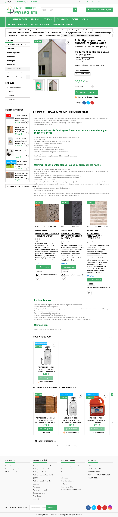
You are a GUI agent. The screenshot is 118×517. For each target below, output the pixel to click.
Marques (9, 83)
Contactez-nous (39, 493)
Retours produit (66, 469)
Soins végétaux (20, 19)
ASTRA (11, 95)
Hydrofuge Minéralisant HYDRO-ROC (94, 236)
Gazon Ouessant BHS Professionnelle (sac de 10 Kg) (22, 162)
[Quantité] (87, 86)
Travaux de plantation (16, 44)
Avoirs (63, 475)
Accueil (9, 40)
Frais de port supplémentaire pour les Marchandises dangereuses (22, 150)
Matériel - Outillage (40, 24)
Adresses (64, 478)
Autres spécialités (80, 19)
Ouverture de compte (63, 24)
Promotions (9, 466)
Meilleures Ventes (14, 110)
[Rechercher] (59, 10)
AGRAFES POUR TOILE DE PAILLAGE (22, 116)
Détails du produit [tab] (57, 112)
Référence (79, 47)
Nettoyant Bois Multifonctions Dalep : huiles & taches (45, 423)
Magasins (36, 499)
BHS (10, 104)
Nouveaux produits (12, 469)
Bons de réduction (67, 481)
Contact (93, 460)
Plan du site (37, 496)
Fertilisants (62, 19)
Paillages (48, 19)
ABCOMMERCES (15, 87)
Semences (35, 19)
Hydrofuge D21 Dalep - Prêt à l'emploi (22, 173)
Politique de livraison (41, 472)
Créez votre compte (104, 2)
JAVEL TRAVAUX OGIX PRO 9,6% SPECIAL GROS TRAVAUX (22, 139)
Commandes (66, 472)
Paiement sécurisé (40, 490)
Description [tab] (39, 112)
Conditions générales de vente (44, 466)
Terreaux (11, 48)
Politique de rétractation (42, 469)
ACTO (11, 91)
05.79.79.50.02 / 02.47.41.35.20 (26, 2)
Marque (99, 47)
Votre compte (68, 460)
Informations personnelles (70, 466)
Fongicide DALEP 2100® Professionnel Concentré (22, 127)
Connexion (90, 2)
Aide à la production (17, 24)
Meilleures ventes (12, 472)
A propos (36, 487)
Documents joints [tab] (78, 112)
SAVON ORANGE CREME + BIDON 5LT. (97, 422)
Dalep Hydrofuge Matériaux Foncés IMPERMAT (71, 236)
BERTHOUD (13, 99)
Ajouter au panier (85, 92)
